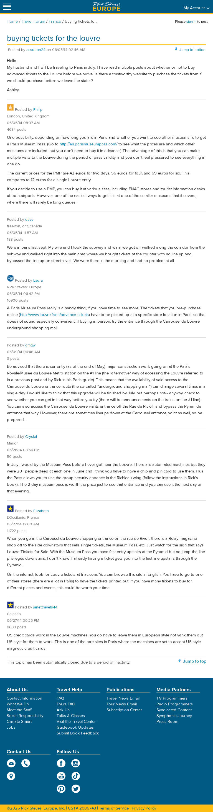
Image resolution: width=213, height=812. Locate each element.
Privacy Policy (144, 808)
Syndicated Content (174, 710)
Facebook (61, 763)
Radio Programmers (174, 704)
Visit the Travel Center (76, 721)
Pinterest (61, 788)
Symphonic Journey (174, 715)
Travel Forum (33, 21)
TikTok (75, 776)
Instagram (75, 763)
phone (26, 763)
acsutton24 (35, 49)
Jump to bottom (192, 49)
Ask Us (63, 710)
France (55, 21)
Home (12, 21)
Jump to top (194, 661)
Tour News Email (121, 704)
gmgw (30, 345)
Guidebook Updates (75, 727)
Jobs (11, 727)
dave (29, 219)
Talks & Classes (71, 715)
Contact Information (24, 698)
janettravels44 (45, 607)
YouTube (61, 776)
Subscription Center (124, 710)
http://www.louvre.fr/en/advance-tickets (54, 314)
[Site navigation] (7, 6)
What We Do (18, 704)
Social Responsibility (25, 715)
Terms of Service (114, 808)
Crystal (31, 436)
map (11, 776)
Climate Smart (19, 721)
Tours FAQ (66, 704)
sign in (191, 21)
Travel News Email (123, 698)
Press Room (167, 721)
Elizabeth (41, 510)
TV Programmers (171, 698)
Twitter (75, 788)
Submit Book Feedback (78, 733)
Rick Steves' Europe (106, 6)
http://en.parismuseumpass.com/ (88, 144)
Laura (38, 280)
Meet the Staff (19, 710)
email (11, 763)
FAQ (60, 698)
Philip (37, 109)
